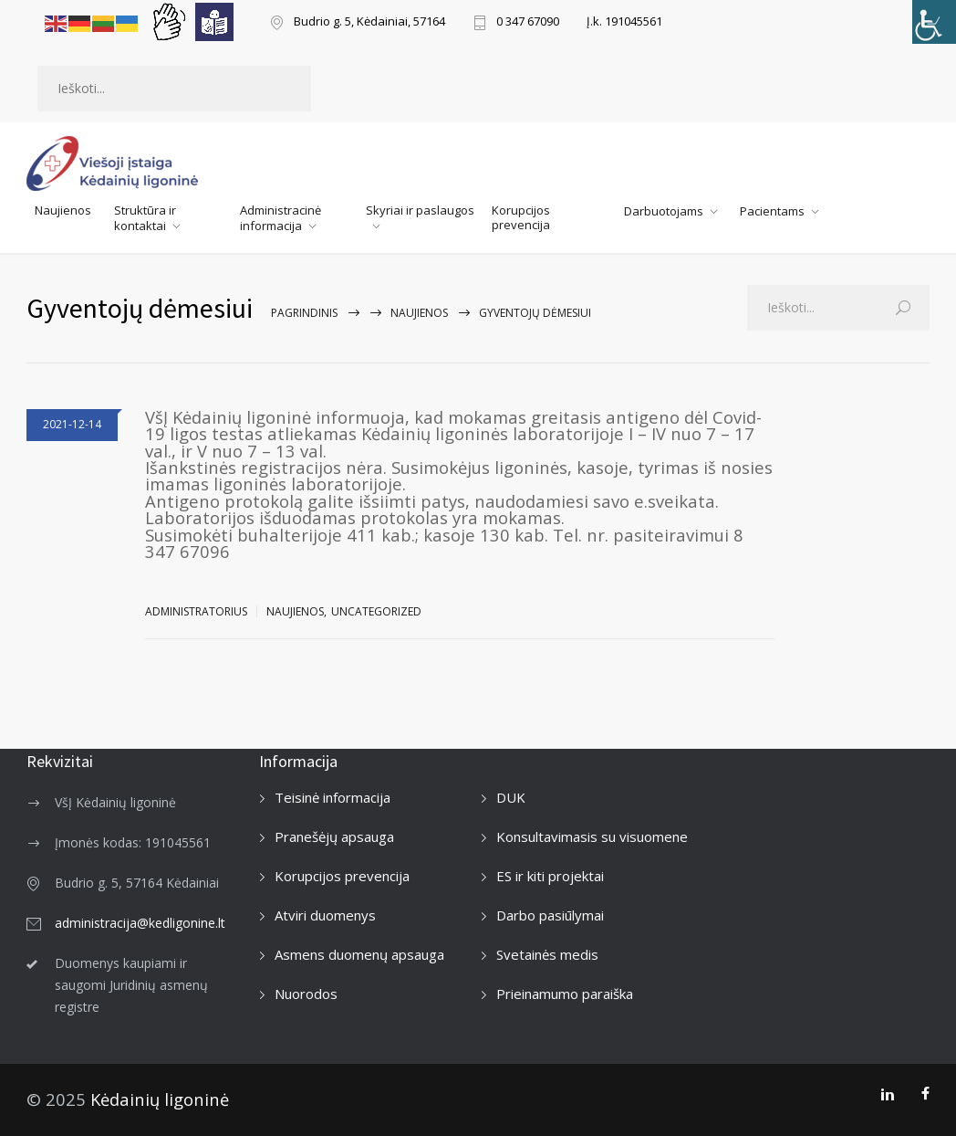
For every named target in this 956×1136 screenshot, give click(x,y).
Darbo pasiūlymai (550, 915)
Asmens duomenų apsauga (359, 954)
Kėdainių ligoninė (159, 1099)
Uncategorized (376, 611)
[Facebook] (925, 1094)
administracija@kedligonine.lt (140, 922)
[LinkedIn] (887, 1094)
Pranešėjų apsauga (334, 836)
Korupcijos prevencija (521, 217)
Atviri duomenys (325, 915)
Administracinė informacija (280, 218)
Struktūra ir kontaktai (145, 218)
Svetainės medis (547, 954)
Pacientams (772, 211)
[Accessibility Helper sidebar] (934, 22)
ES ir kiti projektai (550, 876)
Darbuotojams (663, 211)
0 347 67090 (527, 22)
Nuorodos (306, 993)
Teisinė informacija (332, 797)
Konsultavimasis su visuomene (592, 836)
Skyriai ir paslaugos (420, 210)
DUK (510, 797)
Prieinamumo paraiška (564, 993)
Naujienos (63, 210)
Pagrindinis (304, 313)
